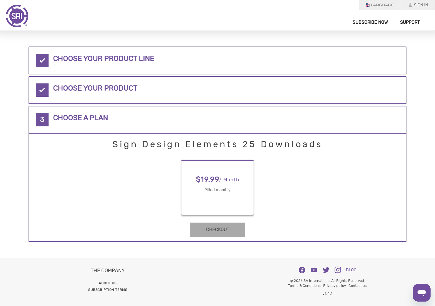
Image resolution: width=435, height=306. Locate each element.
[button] (217, 60)
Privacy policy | (335, 286)
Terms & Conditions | (305, 286)
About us (108, 283)
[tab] (217, 60)
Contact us (357, 286)
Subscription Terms (107, 290)
